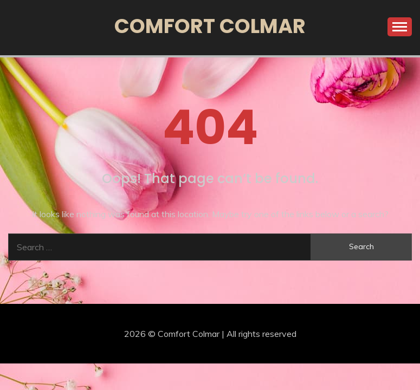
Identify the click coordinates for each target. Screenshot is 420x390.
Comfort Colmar (210, 26)
